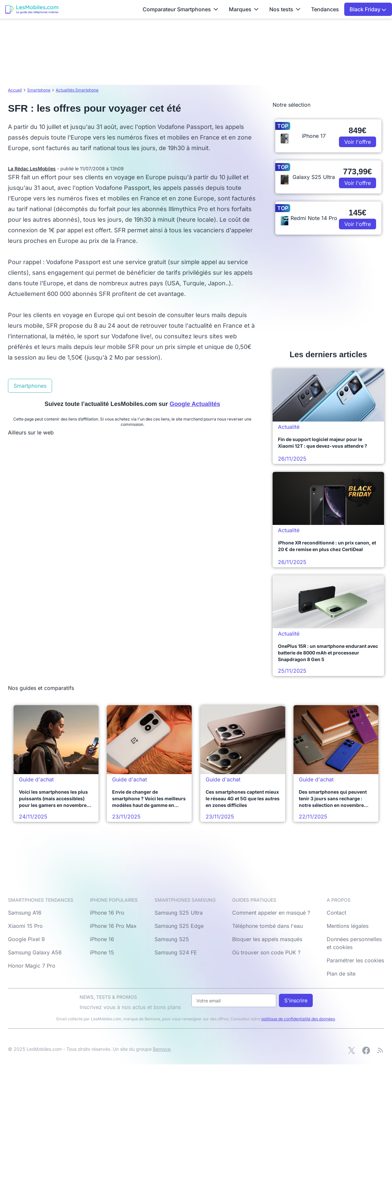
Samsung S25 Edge (179, 926)
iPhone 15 (102, 952)
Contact (336, 912)
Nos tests (284, 9)
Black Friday (368, 9)
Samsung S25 (172, 939)
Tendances (325, 9)
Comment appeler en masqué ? (271, 912)
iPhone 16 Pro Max (113, 926)
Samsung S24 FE (176, 952)
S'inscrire (295, 1000)
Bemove (161, 1049)
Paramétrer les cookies (355, 960)
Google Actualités (194, 404)
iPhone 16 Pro (107, 912)
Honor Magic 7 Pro (31, 965)
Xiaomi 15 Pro (25, 926)
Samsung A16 (24, 912)
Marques (244, 9)
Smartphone (38, 89)
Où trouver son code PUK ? (266, 952)
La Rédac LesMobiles (32, 168)
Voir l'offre (357, 142)
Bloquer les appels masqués (267, 939)
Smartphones (30, 385)
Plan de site (341, 973)
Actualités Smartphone (77, 89)
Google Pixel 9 (26, 939)
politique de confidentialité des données (298, 1018)
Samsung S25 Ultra (179, 912)
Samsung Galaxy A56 (35, 952)
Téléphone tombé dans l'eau (267, 926)
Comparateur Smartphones (180, 9)
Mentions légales (347, 926)
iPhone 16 (102, 939)
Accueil (15, 89)
